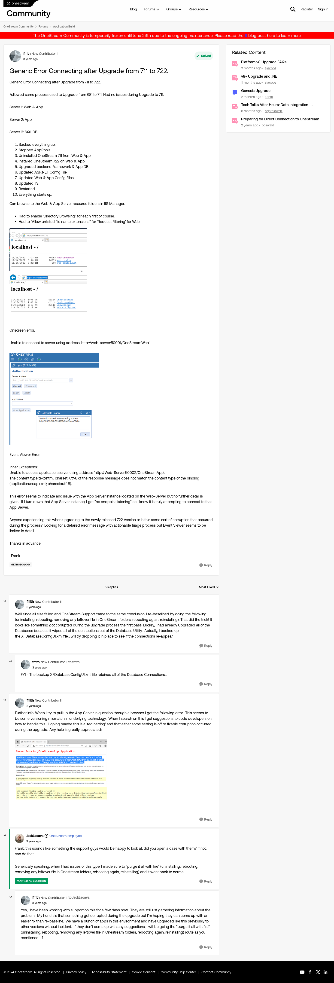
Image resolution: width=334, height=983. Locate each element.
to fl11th (73, 662)
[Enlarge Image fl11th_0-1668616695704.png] (61, 769)
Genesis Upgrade (255, 91)
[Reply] (205, 565)
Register (307, 9)
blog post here (261, 35)
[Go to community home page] (27, 9)
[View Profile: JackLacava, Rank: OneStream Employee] (19, 838)
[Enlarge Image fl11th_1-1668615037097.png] (54, 399)
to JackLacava (78, 897)
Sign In (323, 9)
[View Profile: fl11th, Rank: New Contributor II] (15, 56)
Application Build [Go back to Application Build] (64, 26)
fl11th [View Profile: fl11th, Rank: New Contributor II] (26, 53)
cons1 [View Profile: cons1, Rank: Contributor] (269, 96)
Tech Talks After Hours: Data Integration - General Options (276, 105)
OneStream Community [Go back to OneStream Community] (18, 26)
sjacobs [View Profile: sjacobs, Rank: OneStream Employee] (270, 68)
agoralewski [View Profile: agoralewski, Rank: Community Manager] (273, 111)
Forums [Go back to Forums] (43, 26)
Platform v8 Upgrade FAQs (263, 62)
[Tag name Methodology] (20, 564)
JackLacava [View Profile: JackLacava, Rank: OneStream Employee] (34, 836)
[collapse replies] (5, 601)
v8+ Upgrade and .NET (260, 76)
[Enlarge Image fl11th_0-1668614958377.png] (48, 274)
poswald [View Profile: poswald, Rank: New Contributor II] (268, 125)
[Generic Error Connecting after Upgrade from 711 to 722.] (34, 607)
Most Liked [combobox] (209, 587)
